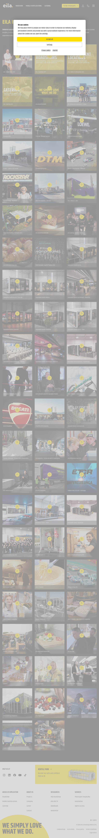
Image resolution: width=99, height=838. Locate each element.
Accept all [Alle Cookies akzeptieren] (49, 39)
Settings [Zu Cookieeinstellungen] (49, 45)
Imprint (55, 50)
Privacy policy (46, 50)
